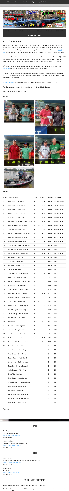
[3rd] (19, 150)
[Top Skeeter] (19, 177)
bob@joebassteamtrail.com (11, 435)
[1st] (19, 111)
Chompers (6, 68)
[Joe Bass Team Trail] (34, 19)
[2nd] (50, 117)
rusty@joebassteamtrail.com (11, 472)
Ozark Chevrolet (8, 82)
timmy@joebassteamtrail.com (12, 445)
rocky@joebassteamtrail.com (12, 462)
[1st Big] (50, 149)
